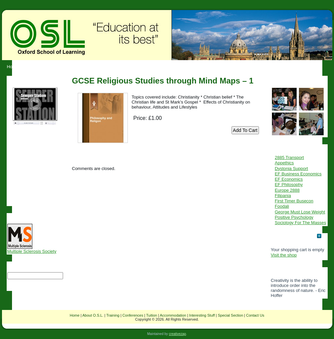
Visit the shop (284, 255)
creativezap (177, 334)
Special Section (230, 315)
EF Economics (289, 179)
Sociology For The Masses (300, 222)
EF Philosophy (289, 184)
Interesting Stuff (202, 315)
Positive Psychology (294, 217)
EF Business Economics (298, 173)
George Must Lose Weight (300, 211)
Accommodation (173, 315)
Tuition (151, 315)
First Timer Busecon (294, 200)
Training (112, 315)
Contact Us (255, 315)
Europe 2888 (287, 190)
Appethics (284, 162)
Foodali (282, 206)
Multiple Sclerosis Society (31, 249)
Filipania (283, 195)
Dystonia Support (291, 168)
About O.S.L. (92, 315)
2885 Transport (289, 157)
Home (74, 315)
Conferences (132, 315)
